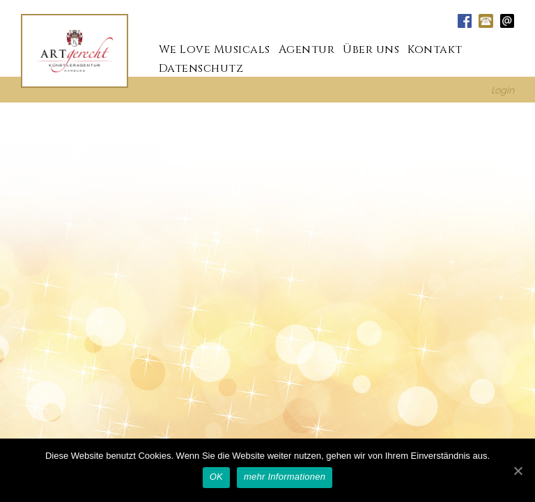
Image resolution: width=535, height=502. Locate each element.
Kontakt (435, 48)
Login (502, 89)
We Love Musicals (214, 48)
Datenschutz (201, 67)
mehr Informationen (284, 476)
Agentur (307, 48)
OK (216, 476)
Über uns (371, 48)
